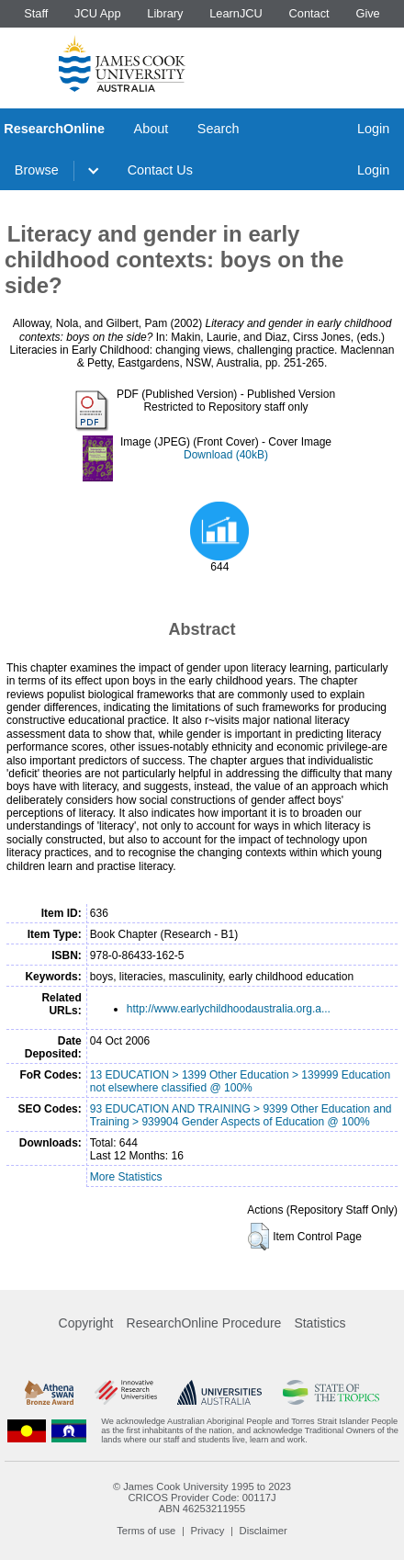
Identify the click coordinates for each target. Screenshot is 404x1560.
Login (373, 128)
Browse (37, 170)
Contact (309, 13)
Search (218, 128)
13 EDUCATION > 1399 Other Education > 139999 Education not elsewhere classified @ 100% (240, 1081)
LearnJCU (236, 13)
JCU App (97, 13)
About (151, 128)
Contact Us (160, 170)
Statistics (319, 1323)
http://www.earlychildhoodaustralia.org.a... (229, 1008)
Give (367, 13)
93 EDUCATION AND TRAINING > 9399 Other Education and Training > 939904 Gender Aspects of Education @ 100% (241, 1115)
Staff (36, 13)
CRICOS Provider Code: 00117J (201, 1497)
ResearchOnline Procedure (204, 1323)
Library (165, 13)
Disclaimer (263, 1530)
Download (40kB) (226, 454)
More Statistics (126, 1176)
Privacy (208, 1530)
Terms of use (146, 1530)
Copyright (86, 1323)
